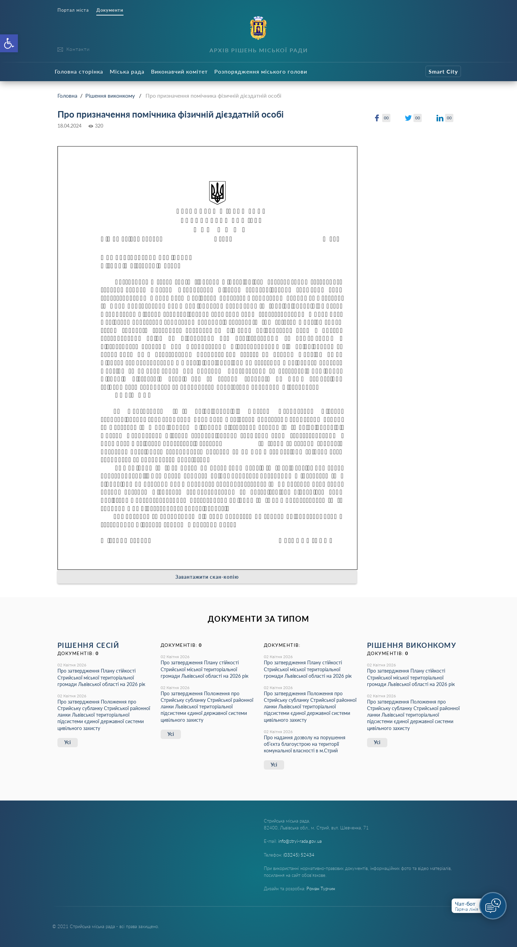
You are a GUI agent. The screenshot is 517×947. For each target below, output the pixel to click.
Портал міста (73, 10)
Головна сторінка (79, 71)
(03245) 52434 (298, 855)
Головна (67, 95)
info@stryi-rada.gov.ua (300, 841)
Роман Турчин (320, 888)
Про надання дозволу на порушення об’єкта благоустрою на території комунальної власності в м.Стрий (304, 743)
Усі (67, 742)
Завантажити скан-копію (207, 577)
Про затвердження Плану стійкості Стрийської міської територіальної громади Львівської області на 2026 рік (101, 677)
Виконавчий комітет (179, 71)
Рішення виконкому (110, 95)
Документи (109, 10)
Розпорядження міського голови (260, 71)
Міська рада (127, 71)
